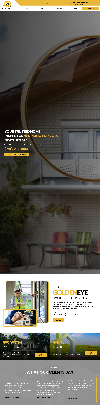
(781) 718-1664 (16, 149)
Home (27, 8)
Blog (75, 8)
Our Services (59, 8)
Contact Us (91, 8)
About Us (42, 8)
